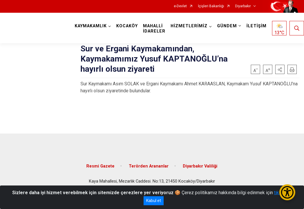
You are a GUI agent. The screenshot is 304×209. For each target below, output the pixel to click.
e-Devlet (180, 6)
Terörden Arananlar (149, 166)
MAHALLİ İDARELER (154, 29)
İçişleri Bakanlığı (211, 6)
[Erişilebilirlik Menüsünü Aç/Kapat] (287, 192)
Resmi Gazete (100, 166)
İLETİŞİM (256, 26)
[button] (280, 69)
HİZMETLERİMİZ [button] (189, 26)
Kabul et (153, 200)
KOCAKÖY (127, 26)
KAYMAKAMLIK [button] (91, 26)
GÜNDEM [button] (227, 26)
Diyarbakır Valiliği (200, 166)
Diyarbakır (243, 6)
